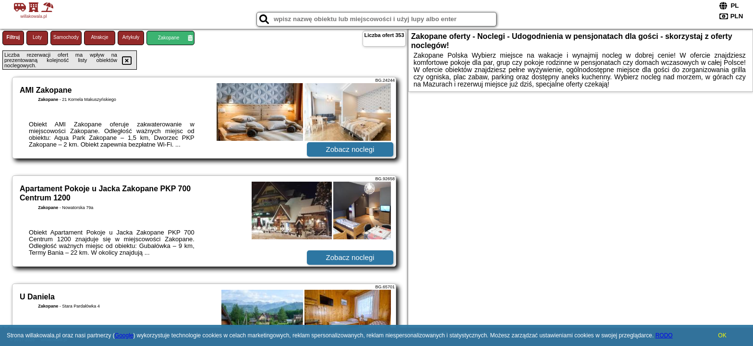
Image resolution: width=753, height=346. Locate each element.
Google (124, 335)
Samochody (66, 37)
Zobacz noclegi (350, 149)
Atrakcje (99, 37)
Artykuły (131, 37)
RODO (664, 335)
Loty (37, 37)
